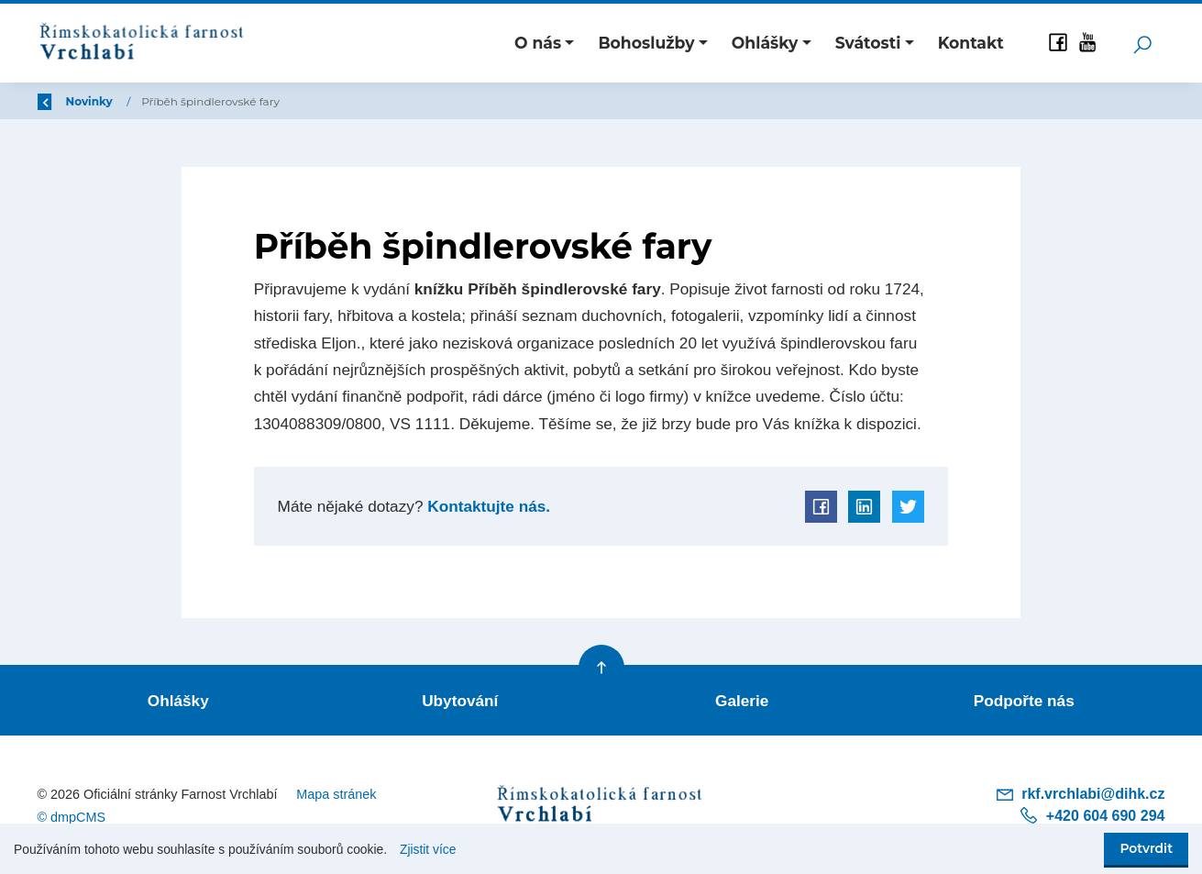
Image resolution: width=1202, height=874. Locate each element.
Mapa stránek (336, 794)
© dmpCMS (72, 816)
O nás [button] (537, 42)
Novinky (200, 101)
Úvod (132, 101)
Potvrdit (1146, 848)
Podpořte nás (1024, 700)
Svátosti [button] (868, 42)
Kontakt (971, 42)
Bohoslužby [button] (646, 42)
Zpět (63, 101)
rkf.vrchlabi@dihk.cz (1080, 793)
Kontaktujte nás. (486, 506)
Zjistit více (428, 849)
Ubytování (460, 700)
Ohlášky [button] (765, 42)
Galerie (741, 700)
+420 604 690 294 (1091, 814)
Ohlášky (178, 700)
